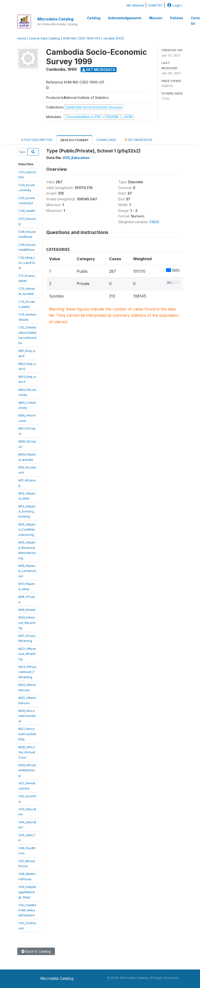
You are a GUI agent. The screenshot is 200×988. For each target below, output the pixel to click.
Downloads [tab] (106, 140)
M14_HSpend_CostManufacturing (26, 529)
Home (21, 38)
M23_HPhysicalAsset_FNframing (27, 672)
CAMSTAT (155, 5)
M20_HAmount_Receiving (26, 622)
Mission (155, 18)
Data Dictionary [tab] (74, 140)
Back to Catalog (36, 951)
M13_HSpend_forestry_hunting (26, 511)
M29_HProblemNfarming (27, 770)
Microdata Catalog (55, 19)
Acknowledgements (124, 18)
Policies (176, 18)
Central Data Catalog (44, 38)
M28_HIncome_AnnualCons (26, 752)
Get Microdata (98, 70)
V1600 (154, 222)
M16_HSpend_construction (27, 571)
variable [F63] (113, 38)
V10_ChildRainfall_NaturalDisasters (27, 910)
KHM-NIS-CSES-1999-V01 (81, 38)
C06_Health (26, 211)
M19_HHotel (26, 610)
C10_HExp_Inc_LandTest (26, 263)
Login (173, 5)
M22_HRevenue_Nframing (27, 654)
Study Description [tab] (36, 140)
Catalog (93, 18)
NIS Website (135, 5)
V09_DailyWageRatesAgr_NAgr (27, 892)
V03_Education (76, 158)
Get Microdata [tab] (138, 140)
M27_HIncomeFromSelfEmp (27, 734)
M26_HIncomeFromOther (27, 716)
